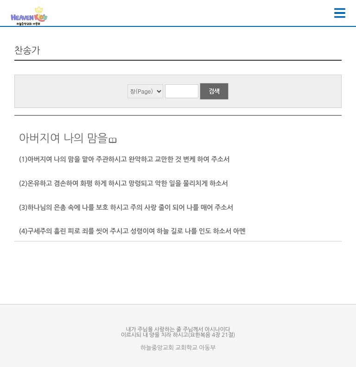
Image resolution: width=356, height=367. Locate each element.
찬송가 (27, 50)
